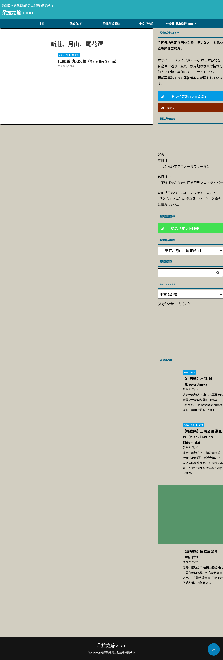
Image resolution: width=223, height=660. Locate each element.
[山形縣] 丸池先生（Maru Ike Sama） (88, 61)
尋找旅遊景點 (111, 24)
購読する (170, 108)
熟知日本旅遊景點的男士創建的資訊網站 (111, 652)
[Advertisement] (190, 330)
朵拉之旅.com (17, 12)
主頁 (42, 24)
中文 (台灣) (146, 24)
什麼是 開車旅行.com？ (181, 24)
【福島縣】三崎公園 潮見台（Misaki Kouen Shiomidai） (202, 436)
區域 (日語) (76, 24)
